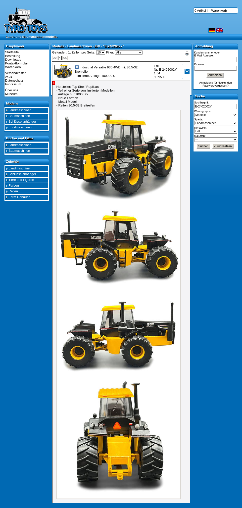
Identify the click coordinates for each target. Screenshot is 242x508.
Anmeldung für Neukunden (215, 82)
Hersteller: (200, 127)
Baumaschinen (19, 116)
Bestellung (12, 56)
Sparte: (198, 119)
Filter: (110, 52)
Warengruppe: (202, 111)
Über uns (11, 90)
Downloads (13, 59)
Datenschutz (14, 80)
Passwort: (200, 64)
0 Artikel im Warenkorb (210, 10)
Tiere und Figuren (21, 180)
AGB (8, 77)
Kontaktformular (16, 63)
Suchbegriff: (201, 102)
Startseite (12, 52)
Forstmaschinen (20, 127)
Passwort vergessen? (215, 85)
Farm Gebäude (19, 197)
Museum (11, 94)
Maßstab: (200, 135)
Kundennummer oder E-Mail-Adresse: (207, 54)
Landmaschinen (20, 110)
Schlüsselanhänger (22, 121)
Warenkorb (13, 67)
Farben (14, 185)
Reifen (13, 191)
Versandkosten (16, 73)
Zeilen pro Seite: (83, 52)
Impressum (13, 84)
